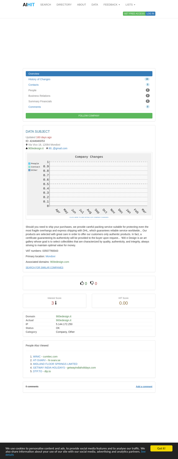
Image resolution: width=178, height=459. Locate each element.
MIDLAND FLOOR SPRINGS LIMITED (55, 363)
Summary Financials (89, 101)
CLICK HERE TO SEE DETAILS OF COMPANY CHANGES (89, 217)
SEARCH (45, 4)
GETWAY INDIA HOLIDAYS (49, 367)
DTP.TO (37, 371)
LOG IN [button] (150, 13)
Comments (89, 106)
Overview (34, 73)
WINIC (37, 356)
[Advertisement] (89, 38)
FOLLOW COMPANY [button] (89, 115)
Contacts (89, 84)
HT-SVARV (39, 360)
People (89, 90)
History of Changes (89, 79)
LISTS (130, 4)
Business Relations (89, 95)
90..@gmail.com (58, 148)
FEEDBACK (112, 4)
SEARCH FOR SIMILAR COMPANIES (44, 267)
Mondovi (50, 256)
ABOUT (81, 4)
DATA (94, 4)
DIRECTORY (64, 4)
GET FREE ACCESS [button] (134, 13)
